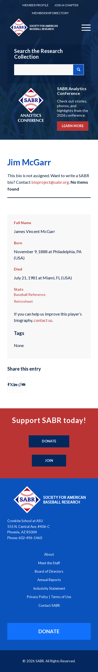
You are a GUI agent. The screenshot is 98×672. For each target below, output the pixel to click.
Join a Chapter (66, 5)
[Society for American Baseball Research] (40, 27)
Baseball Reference (29, 294)
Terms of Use (61, 597)
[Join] (49, 461)
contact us (43, 320)
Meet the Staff (49, 563)
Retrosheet (23, 301)
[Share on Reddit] (19, 384)
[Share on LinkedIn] (15, 384)
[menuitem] (35, 5)
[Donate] (49, 441)
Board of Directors (49, 571)
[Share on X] (11, 384)
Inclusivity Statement (49, 588)
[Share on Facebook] (8, 384)
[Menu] (83, 27)
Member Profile (35, 5)
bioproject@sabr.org (50, 182)
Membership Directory (50, 13)
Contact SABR (49, 605)
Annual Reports (49, 580)
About (49, 554)
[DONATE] (49, 631)
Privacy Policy (37, 597)
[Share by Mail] (23, 384)
